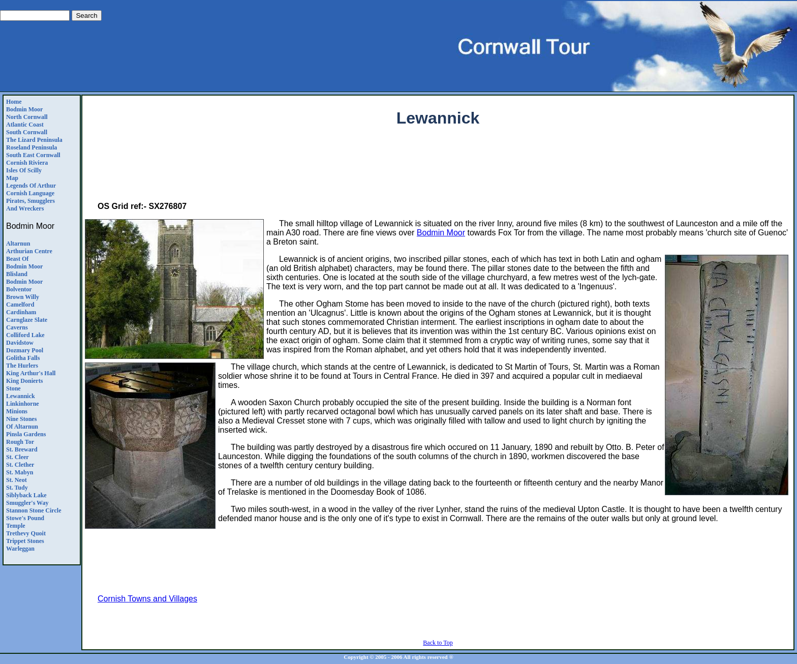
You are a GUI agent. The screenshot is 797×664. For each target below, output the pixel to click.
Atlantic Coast (25, 124)
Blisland (16, 274)
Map (12, 178)
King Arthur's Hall (30, 373)
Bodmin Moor (24, 109)
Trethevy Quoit (26, 533)
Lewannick (20, 396)
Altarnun (18, 243)
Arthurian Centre (29, 251)
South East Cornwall (33, 155)
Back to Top (437, 642)
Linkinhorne (22, 403)
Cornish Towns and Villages (147, 598)
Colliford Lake (25, 335)
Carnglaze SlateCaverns (26, 323)
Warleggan (20, 548)
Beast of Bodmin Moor (24, 262)
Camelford (20, 304)
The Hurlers (22, 365)
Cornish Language (30, 193)
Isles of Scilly (24, 170)
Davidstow (20, 342)
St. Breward (22, 449)
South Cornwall (26, 132)
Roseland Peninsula (31, 147)
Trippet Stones (25, 541)
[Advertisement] (438, 171)
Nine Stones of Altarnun (22, 422)
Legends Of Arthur (31, 185)
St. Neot (16, 480)
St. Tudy (17, 487)
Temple (15, 525)
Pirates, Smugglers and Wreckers (30, 204)
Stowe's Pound (25, 518)
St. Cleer (17, 457)
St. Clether (20, 464)
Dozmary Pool (24, 350)
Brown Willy (22, 296)
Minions (16, 411)
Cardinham (21, 312)
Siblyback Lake (26, 495)
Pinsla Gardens (26, 434)
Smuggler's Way (27, 502)
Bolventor (19, 289)
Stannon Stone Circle (33, 510)
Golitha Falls (23, 357)
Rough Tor (20, 441)
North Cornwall (27, 116)
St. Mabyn (19, 472)
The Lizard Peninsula (34, 139)
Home (14, 101)
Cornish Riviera (27, 162)
